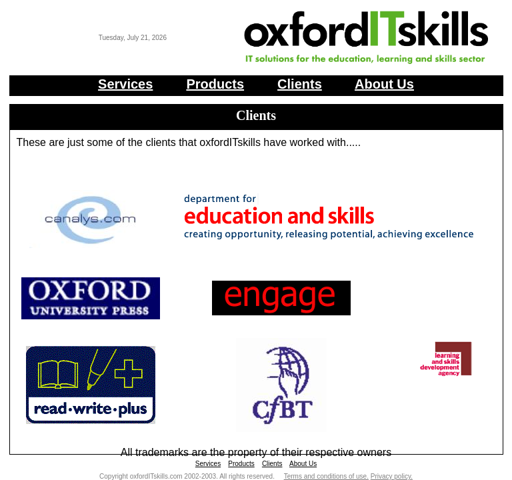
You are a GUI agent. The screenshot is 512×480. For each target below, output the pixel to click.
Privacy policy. (392, 476)
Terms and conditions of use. (326, 476)
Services (125, 84)
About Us (384, 84)
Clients (299, 84)
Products (215, 84)
